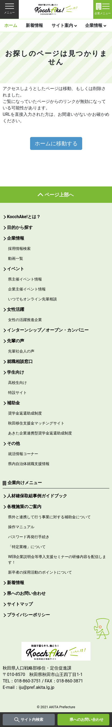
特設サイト (17, 392)
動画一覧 (15, 258)
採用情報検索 (19, 248)
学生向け (15, 372)
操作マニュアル (21, 527)
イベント (15, 268)
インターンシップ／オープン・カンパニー (48, 330)
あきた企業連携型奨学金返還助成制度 (40, 433)
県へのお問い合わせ (86, 719)
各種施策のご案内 (24, 506)
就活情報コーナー (23, 454)
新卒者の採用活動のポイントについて (40, 572)
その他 (13, 443)
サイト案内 (62, 25)
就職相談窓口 (20, 361)
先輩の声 (15, 340)
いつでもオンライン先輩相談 (32, 299)
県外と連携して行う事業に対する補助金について (49, 517)
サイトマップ (20, 604)
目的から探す (20, 227)
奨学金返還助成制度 (25, 413)
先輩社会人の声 (21, 351)
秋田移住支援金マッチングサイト (36, 423)
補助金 (13, 402)
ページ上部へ (59, 194)
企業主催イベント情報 (27, 289)
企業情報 (93, 25)
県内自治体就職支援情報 (28, 464)
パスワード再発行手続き (28, 537)
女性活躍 (15, 309)
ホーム (10, 25)
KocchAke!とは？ (24, 216)
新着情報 (34, 25)
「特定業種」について (27, 547)
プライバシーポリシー (28, 614)
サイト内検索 (32, 719)
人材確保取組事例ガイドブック (37, 495)
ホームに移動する (56, 143)
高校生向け (17, 382)
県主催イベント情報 (25, 279)
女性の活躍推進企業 (25, 320)
